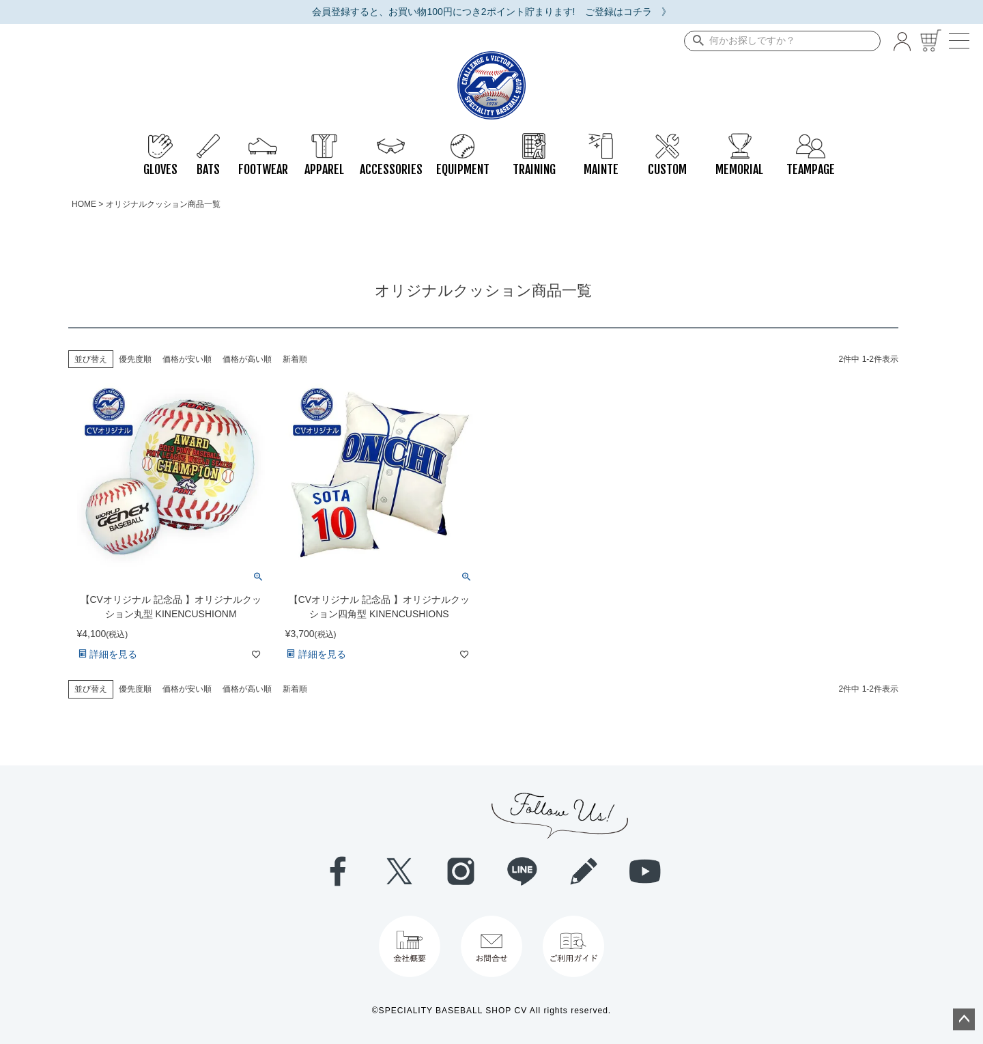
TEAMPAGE (810, 140)
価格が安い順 (187, 359)
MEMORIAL (739, 140)
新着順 (295, 359)
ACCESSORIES (391, 140)
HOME (84, 204)
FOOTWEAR (263, 140)
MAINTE (601, 140)
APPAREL (324, 140)
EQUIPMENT (462, 140)
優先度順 (135, 359)
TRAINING (534, 140)
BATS (208, 140)
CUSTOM (667, 140)
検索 (695, 41)
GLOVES (160, 140)
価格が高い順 (247, 359)
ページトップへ (964, 1019)
